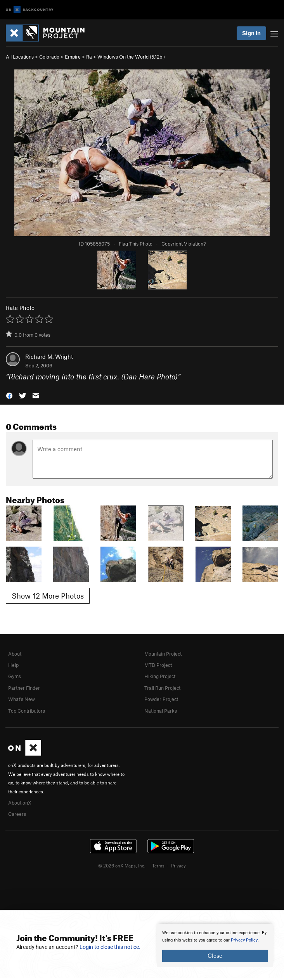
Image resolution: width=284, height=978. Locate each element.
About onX (19, 803)
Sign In (251, 32)
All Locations (20, 57)
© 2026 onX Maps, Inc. (121, 865)
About (14, 654)
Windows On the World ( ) (131, 57)
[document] (215, 945)
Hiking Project (159, 676)
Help (13, 665)
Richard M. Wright (49, 356)
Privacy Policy (244, 940)
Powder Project (161, 699)
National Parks (160, 711)
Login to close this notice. (110, 947)
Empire (73, 57)
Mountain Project (163, 654)
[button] (9, 394)
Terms (158, 865)
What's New (21, 699)
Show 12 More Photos (48, 595)
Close (215, 955)
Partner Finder (24, 688)
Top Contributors (26, 711)
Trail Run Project (162, 688)
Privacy (178, 865)
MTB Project (158, 665)
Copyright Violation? (183, 244)
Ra (89, 57)
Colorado (49, 57)
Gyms (14, 676)
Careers (17, 814)
